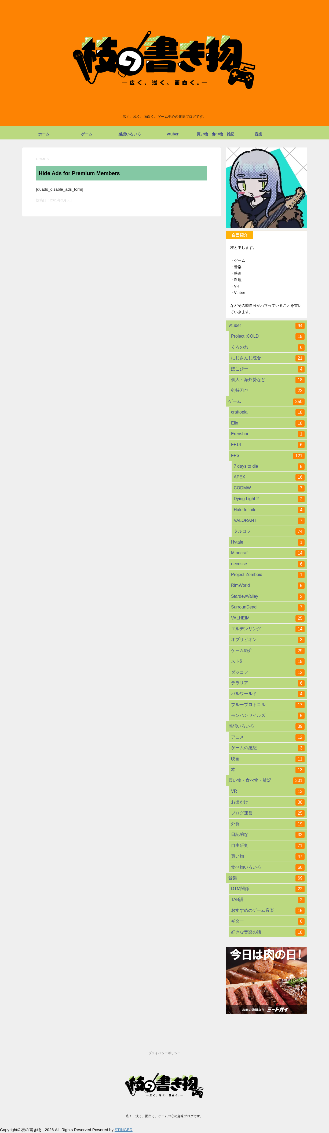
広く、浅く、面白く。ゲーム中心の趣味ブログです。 (164, 1116)
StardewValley (268, 596)
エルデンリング (268, 629)
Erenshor (268, 434)
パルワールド (268, 694)
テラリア (268, 683)
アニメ (268, 737)
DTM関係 (268, 889)
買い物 (268, 856)
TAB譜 (268, 900)
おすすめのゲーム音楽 (268, 910)
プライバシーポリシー (164, 1053)
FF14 (268, 445)
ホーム (43, 134)
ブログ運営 (268, 813)
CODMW (269, 488)
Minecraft (268, 553)
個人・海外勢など (268, 380)
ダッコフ (268, 672)
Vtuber (172, 134)
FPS (268, 456)
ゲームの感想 (268, 748)
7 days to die (269, 466)
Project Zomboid (268, 575)
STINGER (124, 1129)
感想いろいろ (129, 134)
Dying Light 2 (269, 499)
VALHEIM (268, 618)
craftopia (268, 412)
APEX (269, 477)
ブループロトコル (268, 705)
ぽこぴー (268, 369)
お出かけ (268, 802)
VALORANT (269, 521)
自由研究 (268, 846)
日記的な (268, 835)
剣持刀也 (268, 390)
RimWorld (268, 585)
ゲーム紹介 (268, 651)
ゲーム (86, 134)
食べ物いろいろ (268, 867)
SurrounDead (268, 607)
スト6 (268, 661)
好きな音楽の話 (268, 932)
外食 (268, 824)
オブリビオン (268, 640)
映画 (268, 759)
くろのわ (268, 347)
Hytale (268, 542)
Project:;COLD (268, 336)
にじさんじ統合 (268, 358)
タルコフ (269, 531)
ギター (268, 921)
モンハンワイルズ (268, 716)
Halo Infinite (269, 510)
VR (268, 791)
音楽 (258, 134)
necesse (268, 564)
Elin (268, 423)
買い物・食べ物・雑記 (215, 134)
